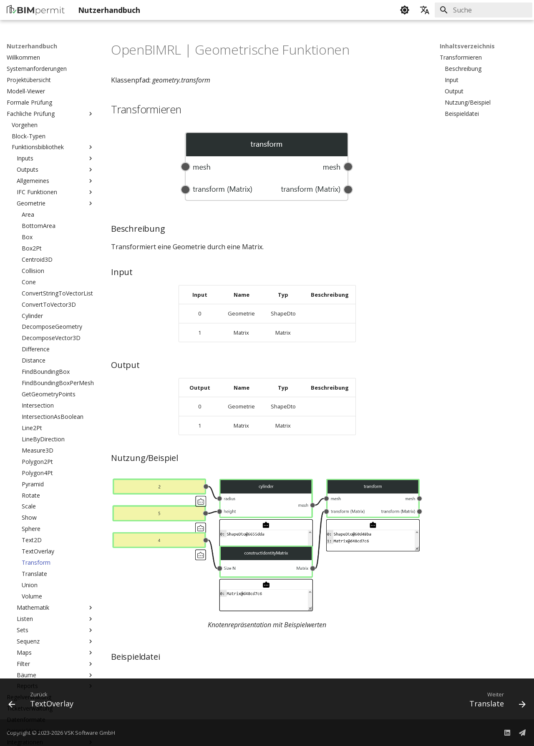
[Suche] (483, 10)
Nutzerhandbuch (32, 46)
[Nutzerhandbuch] (35, 10)
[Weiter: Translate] (494, 701)
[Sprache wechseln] (424, 10)
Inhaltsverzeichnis (467, 46)
